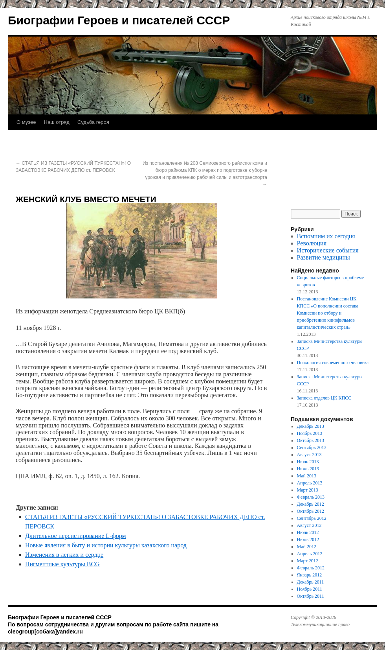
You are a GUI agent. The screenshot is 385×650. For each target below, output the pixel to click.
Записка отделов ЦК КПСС (324, 398)
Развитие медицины (323, 257)
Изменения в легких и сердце (64, 554)
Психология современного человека (333, 362)
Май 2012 (306, 546)
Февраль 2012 (310, 568)
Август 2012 (309, 525)
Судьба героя (93, 122)
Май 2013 (306, 476)
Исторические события (328, 250)
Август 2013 (309, 454)
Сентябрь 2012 (311, 518)
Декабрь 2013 (310, 426)
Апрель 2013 (310, 483)
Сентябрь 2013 (311, 447)
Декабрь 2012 (310, 504)
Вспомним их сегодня (326, 236)
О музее (26, 122)
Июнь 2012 (308, 539)
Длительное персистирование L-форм (75, 535)
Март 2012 (307, 560)
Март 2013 (307, 490)
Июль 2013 (308, 461)
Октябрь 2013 (310, 440)
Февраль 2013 (310, 497)
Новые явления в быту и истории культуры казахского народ (106, 545)
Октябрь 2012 (310, 511)
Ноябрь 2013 (310, 433)
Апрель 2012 (310, 553)
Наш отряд (57, 122)
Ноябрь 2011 (309, 589)
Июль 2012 (308, 532)
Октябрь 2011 (310, 596)
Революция (311, 243)
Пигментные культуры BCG (62, 564)
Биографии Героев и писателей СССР (119, 20)
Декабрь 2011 (310, 582)
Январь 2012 (309, 575)
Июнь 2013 (308, 468)
